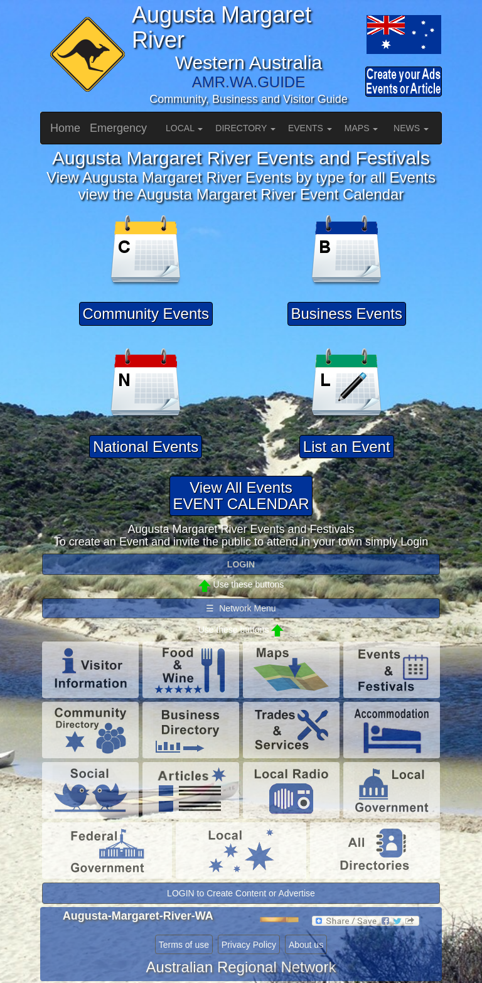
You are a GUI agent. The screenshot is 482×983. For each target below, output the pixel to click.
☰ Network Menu (241, 608)
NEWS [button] (411, 128)
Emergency (118, 128)
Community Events (146, 313)
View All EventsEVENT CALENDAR (241, 495)
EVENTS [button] (310, 128)
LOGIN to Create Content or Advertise (241, 893)
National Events (145, 446)
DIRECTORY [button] (245, 128)
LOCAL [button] (184, 128)
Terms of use (184, 945)
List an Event (346, 446)
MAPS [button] (361, 128)
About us (306, 945)
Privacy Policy (249, 945)
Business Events (346, 313)
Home (65, 128)
